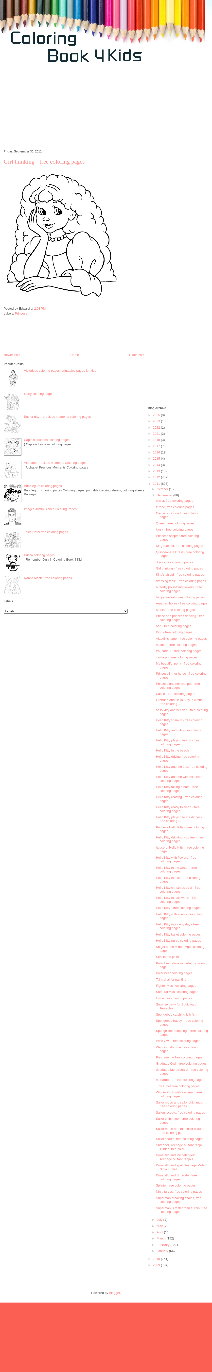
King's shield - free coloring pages (180, 574)
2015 (157, 458)
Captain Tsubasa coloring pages (47, 440)
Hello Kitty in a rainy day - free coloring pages (177, 926)
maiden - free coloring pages (176, 645)
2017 (157, 446)
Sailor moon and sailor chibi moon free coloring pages (180, 1104)
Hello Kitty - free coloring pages (178, 908)
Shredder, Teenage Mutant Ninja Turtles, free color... (179, 1147)
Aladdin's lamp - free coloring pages (181, 638)
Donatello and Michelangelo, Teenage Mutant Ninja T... (176, 1157)
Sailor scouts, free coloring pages (179, 1139)
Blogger (114, 1293)
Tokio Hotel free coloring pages (46, 532)
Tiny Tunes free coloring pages (177, 1086)
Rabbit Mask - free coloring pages (48, 578)
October (163, 489)
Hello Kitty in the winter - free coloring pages (176, 869)
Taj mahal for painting (171, 979)
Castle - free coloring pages (175, 694)
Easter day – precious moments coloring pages (57, 416)
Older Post (136, 355)
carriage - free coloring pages (176, 657)
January (163, 1251)
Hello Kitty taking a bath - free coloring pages (177, 789)
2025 (157, 415)
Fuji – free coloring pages (174, 998)
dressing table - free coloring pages (181, 581)
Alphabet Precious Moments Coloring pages (55, 463)
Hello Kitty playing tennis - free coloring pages (177, 742)
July (160, 1219)
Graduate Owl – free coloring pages (181, 1063)
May (160, 1226)
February (164, 1245)
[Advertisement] (57, 108)
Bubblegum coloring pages (43, 486)
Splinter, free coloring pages (175, 1185)
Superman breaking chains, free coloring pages (178, 1200)
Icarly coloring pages (38, 394)
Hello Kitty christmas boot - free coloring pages (178, 889)
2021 (157, 433)
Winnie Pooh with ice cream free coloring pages (179, 1094)
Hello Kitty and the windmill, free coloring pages (178, 779)
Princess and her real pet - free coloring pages (178, 685)
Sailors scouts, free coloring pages (180, 1112)
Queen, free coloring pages (175, 523)
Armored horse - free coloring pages (181, 603)
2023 (157, 421)
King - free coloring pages (174, 632)
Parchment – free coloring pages (179, 1057)
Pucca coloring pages (39, 555)
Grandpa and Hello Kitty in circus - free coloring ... (180, 702)
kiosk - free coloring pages (174, 529)
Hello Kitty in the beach (172, 750)
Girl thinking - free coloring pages (179, 568)
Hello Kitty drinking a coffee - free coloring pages (179, 839)
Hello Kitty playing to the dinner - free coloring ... (179, 819)
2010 (157, 1259)
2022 (157, 427)
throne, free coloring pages (175, 507)
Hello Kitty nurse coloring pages (178, 940)
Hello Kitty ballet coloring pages (178, 934)
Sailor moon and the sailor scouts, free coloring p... (180, 1131)
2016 (157, 452)
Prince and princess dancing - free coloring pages (180, 618)
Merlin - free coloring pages (175, 610)
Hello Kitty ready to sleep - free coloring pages (178, 809)
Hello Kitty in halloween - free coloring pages (176, 900)
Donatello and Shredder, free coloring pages (176, 1177)
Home (75, 355)
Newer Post (12, 355)
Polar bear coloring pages (174, 973)
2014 (157, 465)
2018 (157, 440)
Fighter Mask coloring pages (176, 985)
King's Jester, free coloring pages (179, 546)
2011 (157, 483)
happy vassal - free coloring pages (180, 597)
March (162, 1238)
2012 (157, 477)
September (165, 495)
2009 (157, 1265)
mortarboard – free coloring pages (180, 1080)
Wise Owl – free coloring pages (178, 1041)
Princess (21, 313)
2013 (157, 471)
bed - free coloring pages (173, 626)
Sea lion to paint (167, 957)
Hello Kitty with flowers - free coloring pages (176, 859)
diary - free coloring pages (174, 562)
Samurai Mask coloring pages (177, 992)
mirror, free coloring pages (174, 500)
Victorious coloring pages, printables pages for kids (60, 370)
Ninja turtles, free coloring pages (179, 1191)
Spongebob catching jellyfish (176, 1014)
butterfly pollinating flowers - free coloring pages (179, 589)
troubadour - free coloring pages (178, 651)
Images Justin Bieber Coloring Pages (50, 509)
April (160, 1232)
